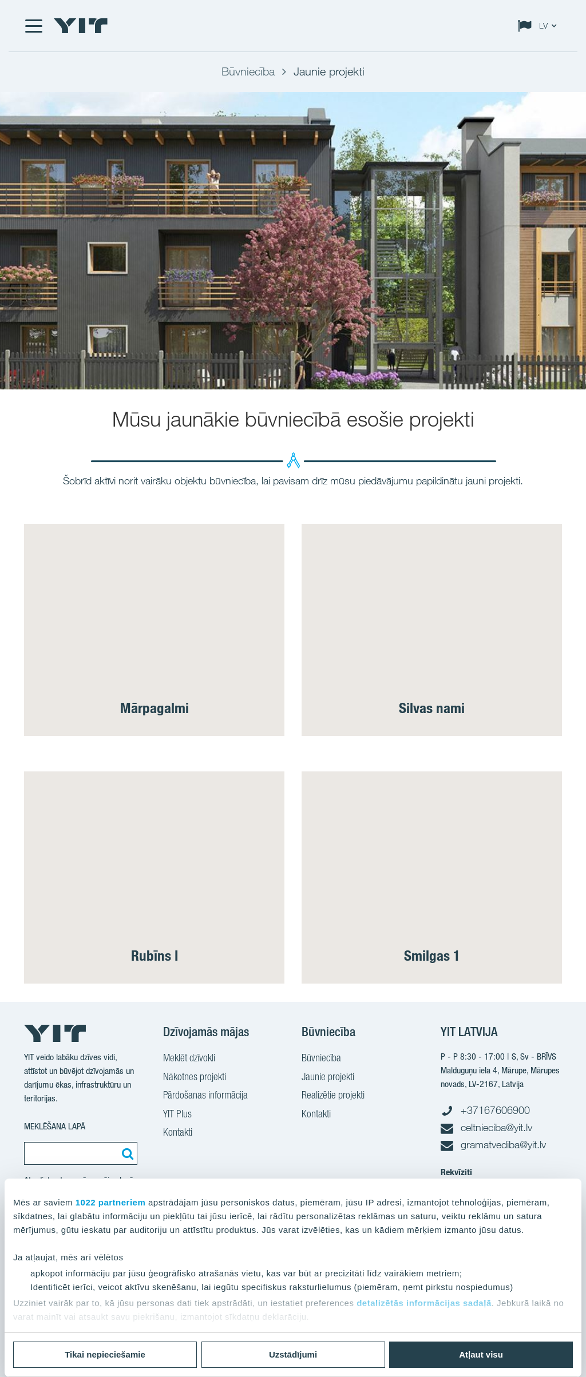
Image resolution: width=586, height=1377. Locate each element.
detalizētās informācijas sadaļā (424, 1303)
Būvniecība (321, 1059)
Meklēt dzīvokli (189, 1059)
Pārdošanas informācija (205, 1096)
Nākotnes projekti (194, 1078)
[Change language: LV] (539, 25)
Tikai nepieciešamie (105, 1354)
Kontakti (177, 1133)
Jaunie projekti (328, 1078)
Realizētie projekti (333, 1096)
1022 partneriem (111, 1202)
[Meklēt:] (126, 1153)
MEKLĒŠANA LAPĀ (54, 1126)
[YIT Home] (81, 25)
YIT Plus (177, 1115)
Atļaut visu (481, 1354)
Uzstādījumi (293, 1354)
